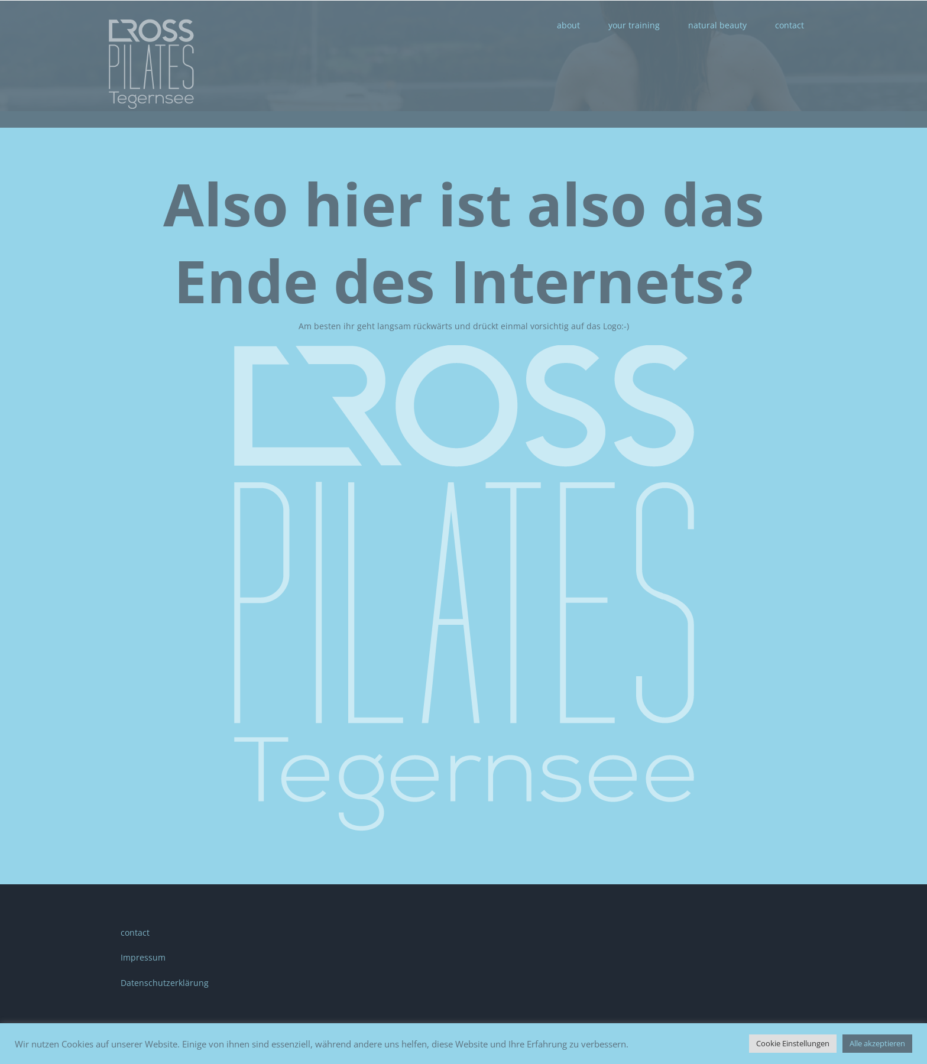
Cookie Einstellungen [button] (792, 1043)
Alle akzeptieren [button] (877, 1043)
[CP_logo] (463, 349)
